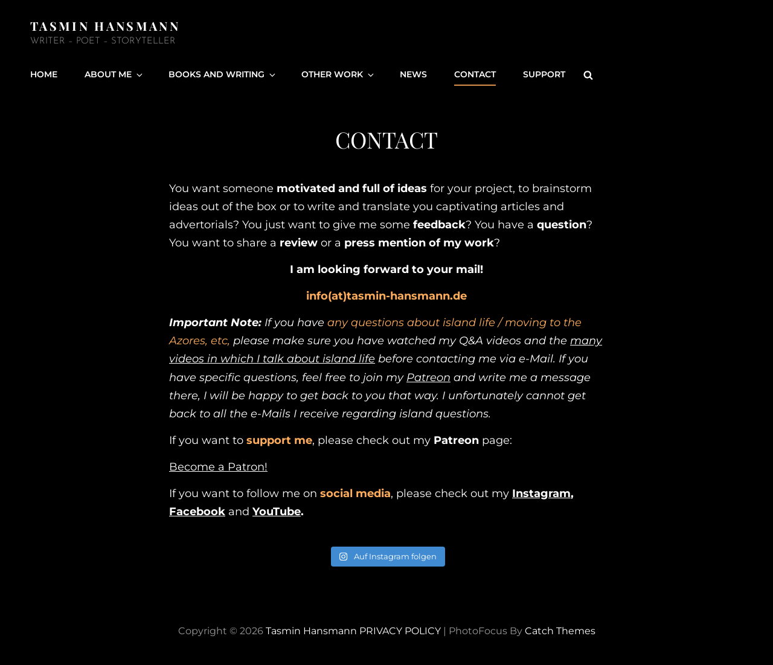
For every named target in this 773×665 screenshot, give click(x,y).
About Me (114, 74)
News (413, 74)
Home (43, 74)
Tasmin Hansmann (105, 26)
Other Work (338, 74)
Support (544, 74)
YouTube (276, 511)
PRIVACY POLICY (400, 631)
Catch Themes (560, 631)
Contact (475, 74)
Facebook (197, 511)
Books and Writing (222, 74)
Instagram (541, 493)
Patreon (428, 377)
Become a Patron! (218, 467)
